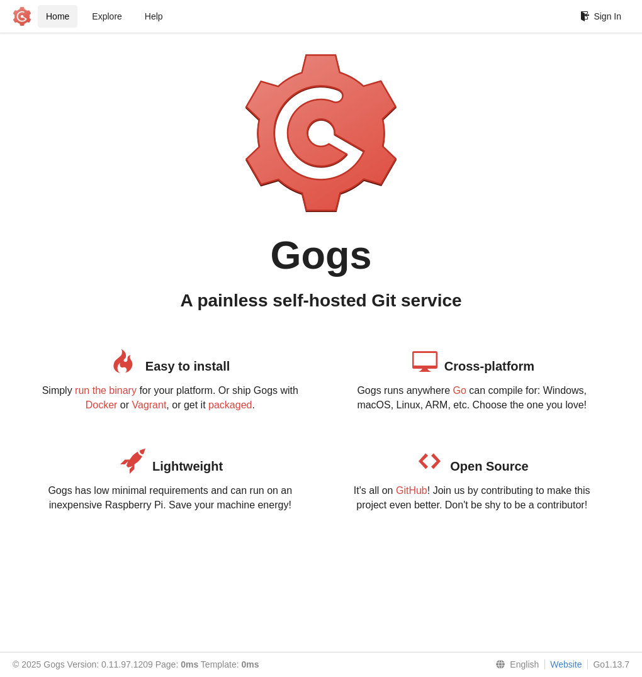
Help (154, 16)
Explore (106, 16)
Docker (102, 405)
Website (566, 664)
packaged (230, 405)
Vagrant (149, 405)
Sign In (600, 16)
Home (57, 16)
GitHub (411, 490)
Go (459, 390)
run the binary (106, 390)
